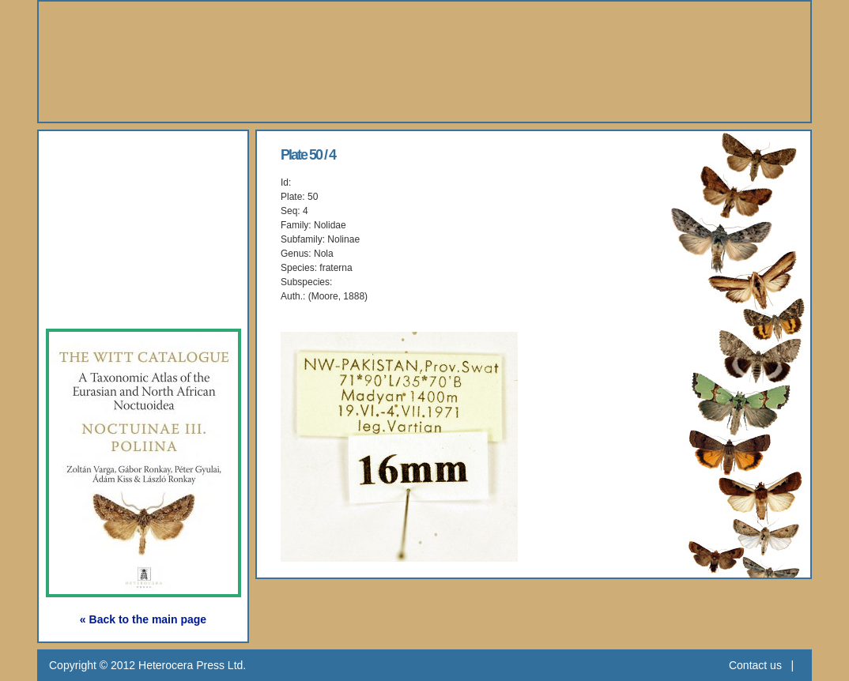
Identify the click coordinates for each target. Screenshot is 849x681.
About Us (101, 155)
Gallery (92, 228)
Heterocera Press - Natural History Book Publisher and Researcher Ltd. (424, 62)
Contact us (755, 665)
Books (88, 191)
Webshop (102, 264)
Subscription (114, 300)
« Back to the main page (143, 619)
